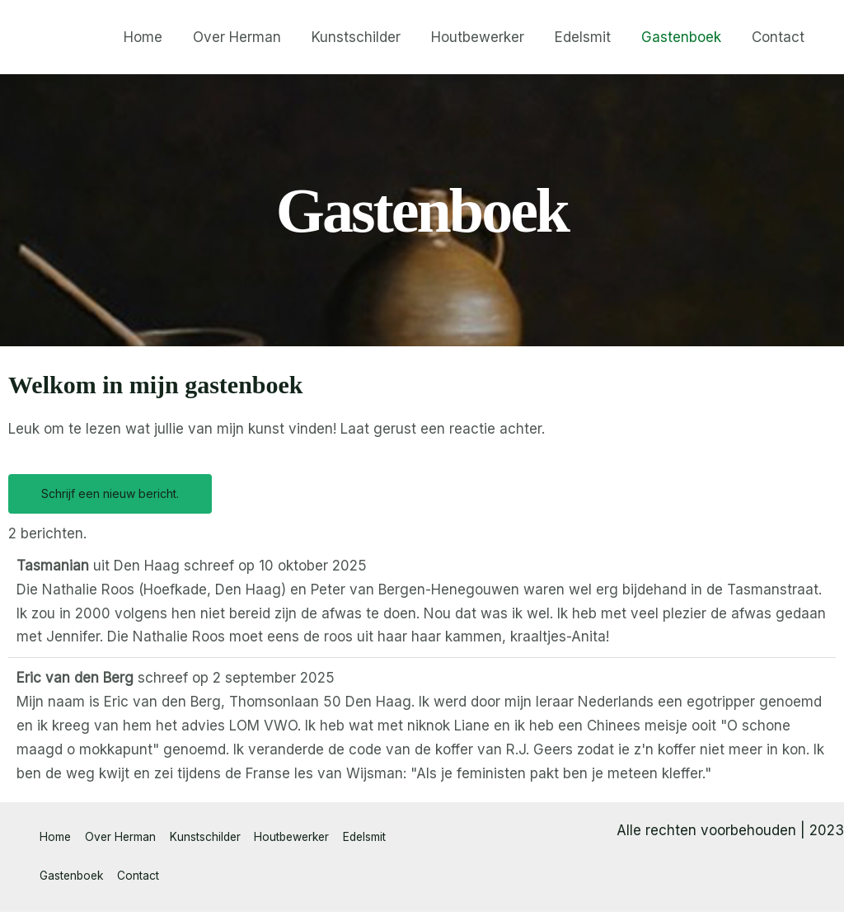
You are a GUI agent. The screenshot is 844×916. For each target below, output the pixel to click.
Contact (779, 37)
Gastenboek (684, 37)
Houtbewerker (485, 37)
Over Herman (250, 37)
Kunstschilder (366, 37)
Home (158, 37)
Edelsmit (588, 37)
